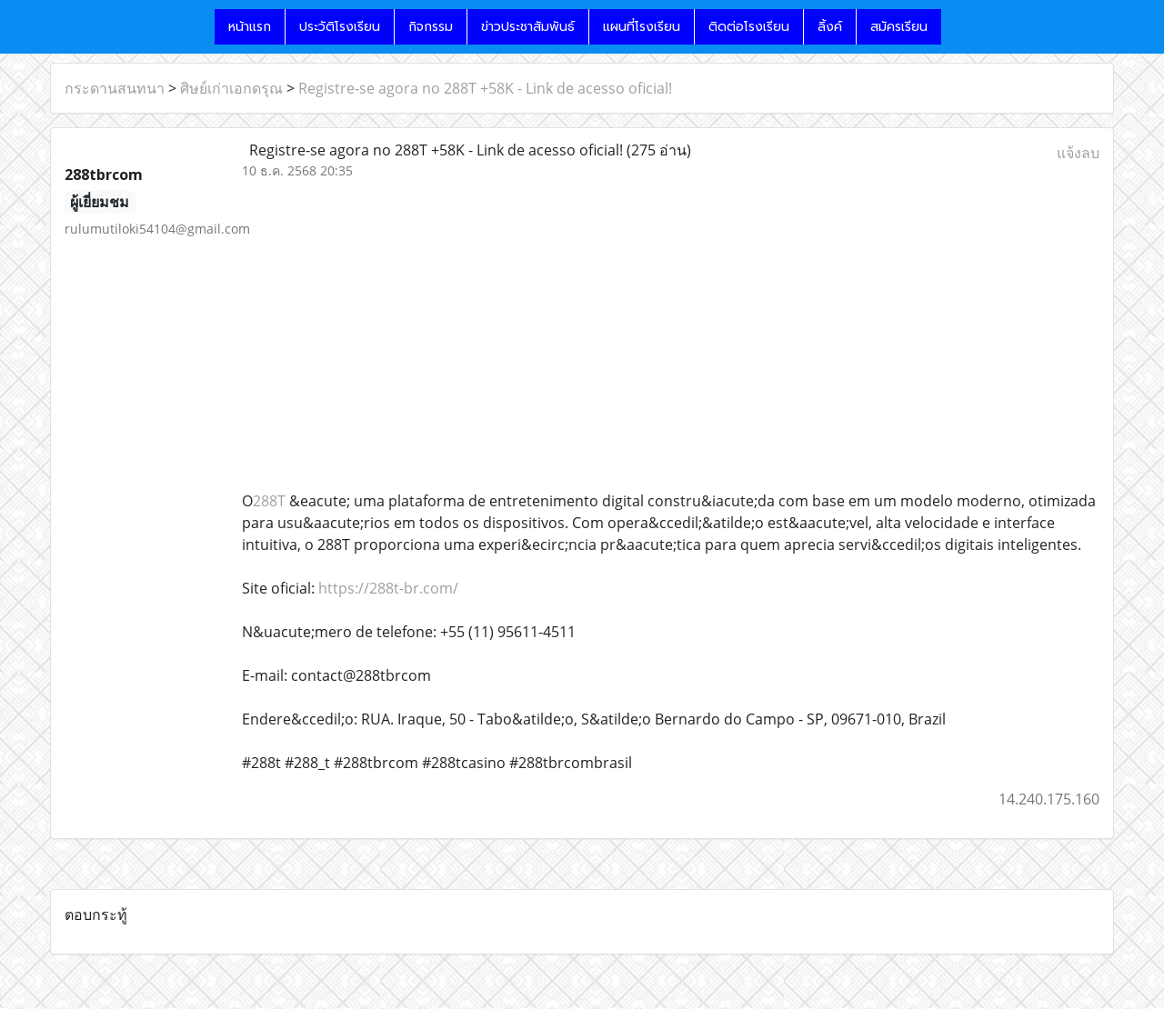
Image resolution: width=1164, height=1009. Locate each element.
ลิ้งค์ (830, 26)
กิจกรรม (430, 26)
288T (269, 501)
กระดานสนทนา (115, 88)
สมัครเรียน (899, 26)
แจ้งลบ (1078, 153)
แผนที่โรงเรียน (641, 26)
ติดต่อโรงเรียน (748, 26)
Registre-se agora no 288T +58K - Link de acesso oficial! (485, 88)
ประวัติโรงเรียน (339, 26)
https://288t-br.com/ (388, 588)
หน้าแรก (249, 26)
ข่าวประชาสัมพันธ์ (528, 26)
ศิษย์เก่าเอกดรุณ (231, 88)
